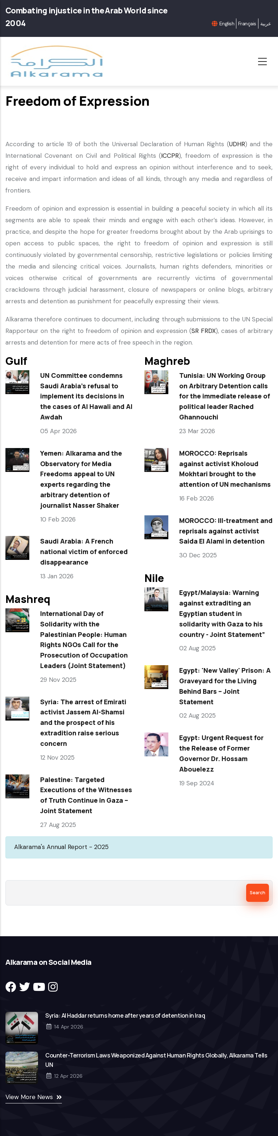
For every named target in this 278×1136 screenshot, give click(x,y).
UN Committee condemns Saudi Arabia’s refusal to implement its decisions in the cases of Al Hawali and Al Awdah (86, 396)
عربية (265, 23)
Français (247, 23)
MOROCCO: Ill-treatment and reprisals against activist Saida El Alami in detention (226, 531)
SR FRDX (203, 331)
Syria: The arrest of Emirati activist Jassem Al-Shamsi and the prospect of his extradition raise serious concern (83, 722)
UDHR (237, 144)
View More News (29, 1097)
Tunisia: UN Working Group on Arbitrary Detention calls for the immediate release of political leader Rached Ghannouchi (224, 396)
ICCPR (170, 156)
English (226, 23)
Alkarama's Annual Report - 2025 (61, 847)
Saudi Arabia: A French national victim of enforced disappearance (84, 551)
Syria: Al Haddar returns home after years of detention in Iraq (125, 1015)
